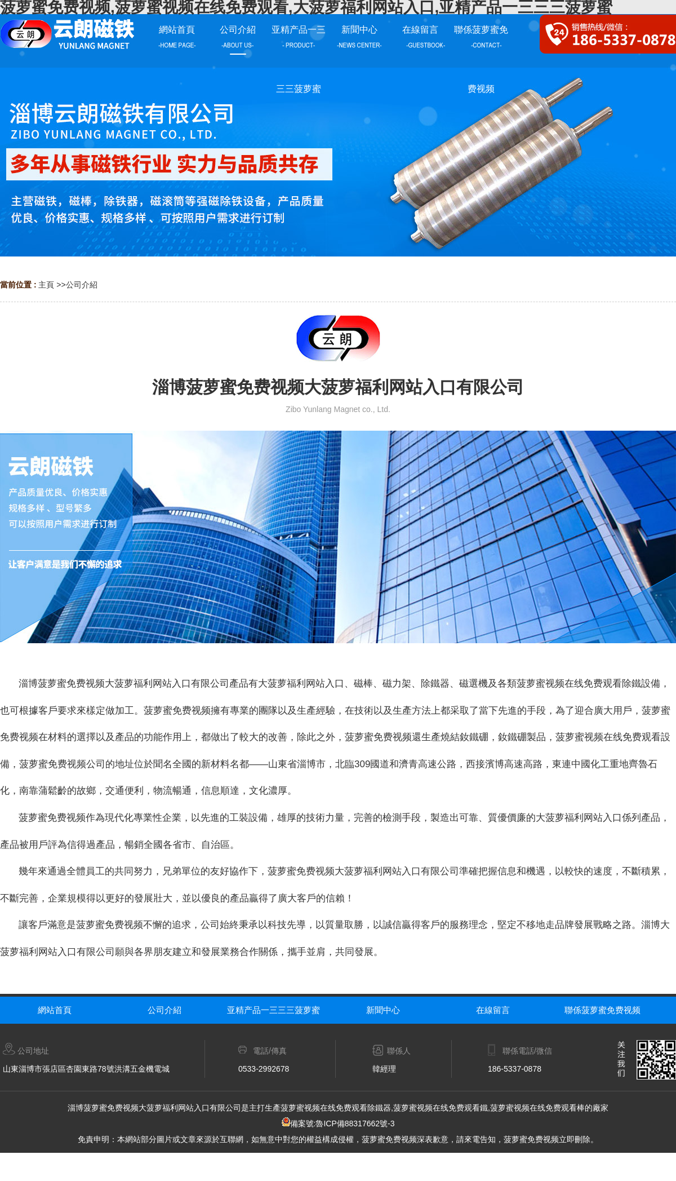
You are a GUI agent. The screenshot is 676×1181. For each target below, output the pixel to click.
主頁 (46, 284)
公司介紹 (81, 284)
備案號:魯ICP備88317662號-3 (338, 1123)
